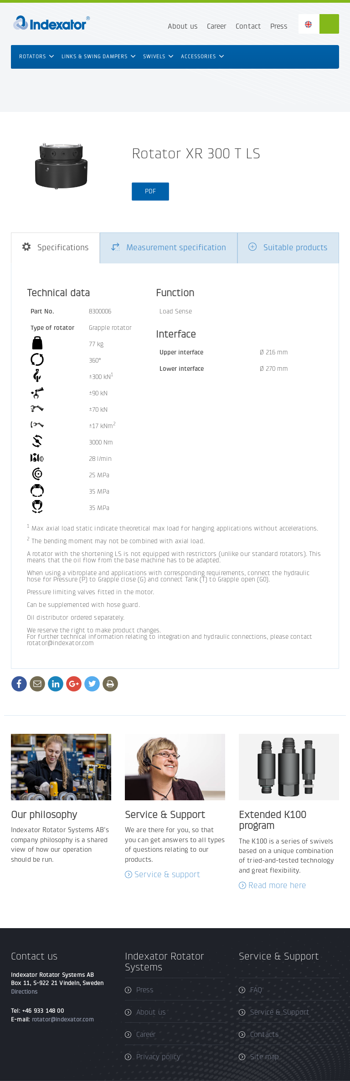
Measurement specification (168, 247)
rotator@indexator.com (63, 1019)
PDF (150, 191)
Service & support (167, 874)
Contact (248, 26)
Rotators (36, 57)
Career (216, 26)
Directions (24, 991)
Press (279, 26)
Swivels (158, 57)
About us (183, 26)
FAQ (256, 989)
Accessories (202, 57)
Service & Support (279, 1012)
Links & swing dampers (99, 57)
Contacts (264, 1034)
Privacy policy (158, 1056)
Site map (264, 1056)
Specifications (55, 247)
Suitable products (288, 247)
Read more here (277, 885)
